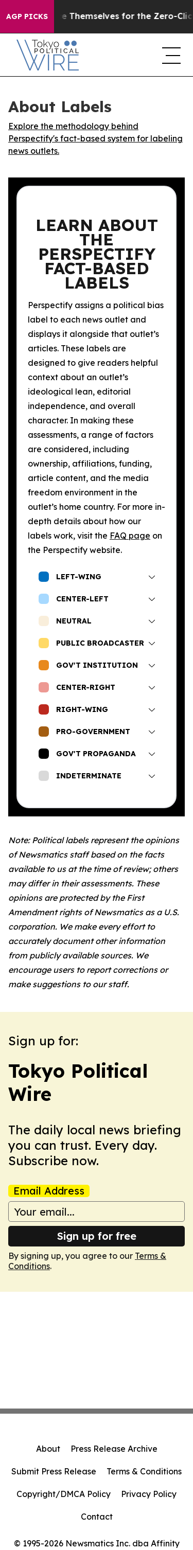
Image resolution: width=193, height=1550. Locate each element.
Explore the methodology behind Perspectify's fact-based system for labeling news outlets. (95, 138)
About (48, 1449)
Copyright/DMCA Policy (63, 1494)
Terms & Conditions (144, 1471)
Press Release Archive (114, 1449)
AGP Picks (27, 16)
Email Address (48, 1191)
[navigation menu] (169, 55)
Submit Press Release (53, 1471)
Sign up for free (96, 1236)
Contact (97, 1516)
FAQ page (130, 535)
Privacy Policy (149, 1494)
